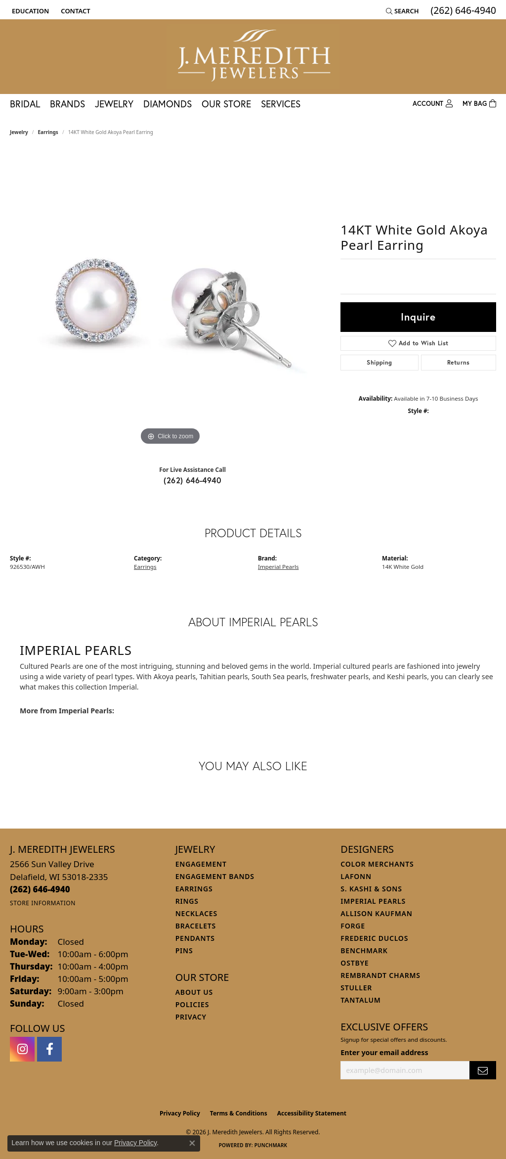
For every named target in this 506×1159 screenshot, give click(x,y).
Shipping (379, 362)
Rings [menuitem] (187, 901)
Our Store (226, 103)
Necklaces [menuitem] (196, 913)
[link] (74, 10)
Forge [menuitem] (352, 925)
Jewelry (114, 103)
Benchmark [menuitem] (363, 950)
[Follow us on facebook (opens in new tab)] (49, 1049)
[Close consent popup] (192, 1143)
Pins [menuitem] (184, 950)
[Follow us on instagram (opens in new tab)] (22, 1049)
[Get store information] (43, 903)
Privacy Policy (180, 1113)
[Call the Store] (40, 889)
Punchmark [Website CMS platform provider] (271, 1145)
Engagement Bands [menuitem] (214, 876)
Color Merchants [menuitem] (377, 864)
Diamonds (167, 103)
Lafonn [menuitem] (356, 876)
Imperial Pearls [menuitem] (373, 901)
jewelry (19, 132)
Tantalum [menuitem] (360, 1000)
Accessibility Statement (311, 1113)
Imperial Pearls (278, 566)
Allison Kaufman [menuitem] (376, 913)
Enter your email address (384, 1052)
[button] (29, 10)
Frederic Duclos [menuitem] (374, 938)
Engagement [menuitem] (201, 864)
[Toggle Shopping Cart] (479, 104)
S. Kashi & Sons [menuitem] (371, 888)
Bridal (25, 103)
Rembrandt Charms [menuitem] (380, 975)
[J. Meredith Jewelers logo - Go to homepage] (253, 56)
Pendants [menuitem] (195, 938)
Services (280, 103)
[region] (170, 299)
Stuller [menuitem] (356, 987)
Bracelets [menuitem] (195, 925)
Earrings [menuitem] (194, 888)
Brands (67, 103)
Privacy (191, 1016)
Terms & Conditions (238, 1113)
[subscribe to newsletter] (482, 1070)
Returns (458, 362)
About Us (194, 992)
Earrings (48, 132)
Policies (192, 1004)
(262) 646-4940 (192, 480)
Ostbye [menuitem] (354, 963)
